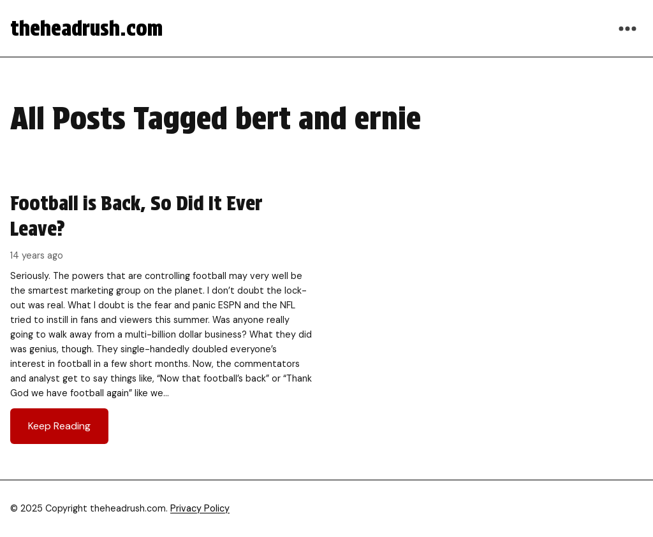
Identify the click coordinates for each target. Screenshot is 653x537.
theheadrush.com (86, 28)
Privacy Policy (200, 508)
